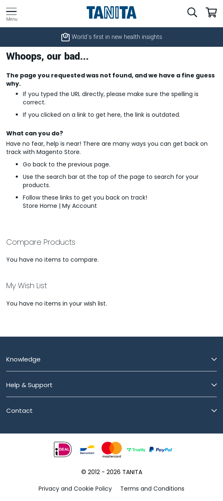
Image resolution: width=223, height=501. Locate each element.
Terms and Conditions (152, 488)
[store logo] (112, 12)
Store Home (40, 206)
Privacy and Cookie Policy (75, 488)
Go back (35, 164)
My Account (79, 206)
